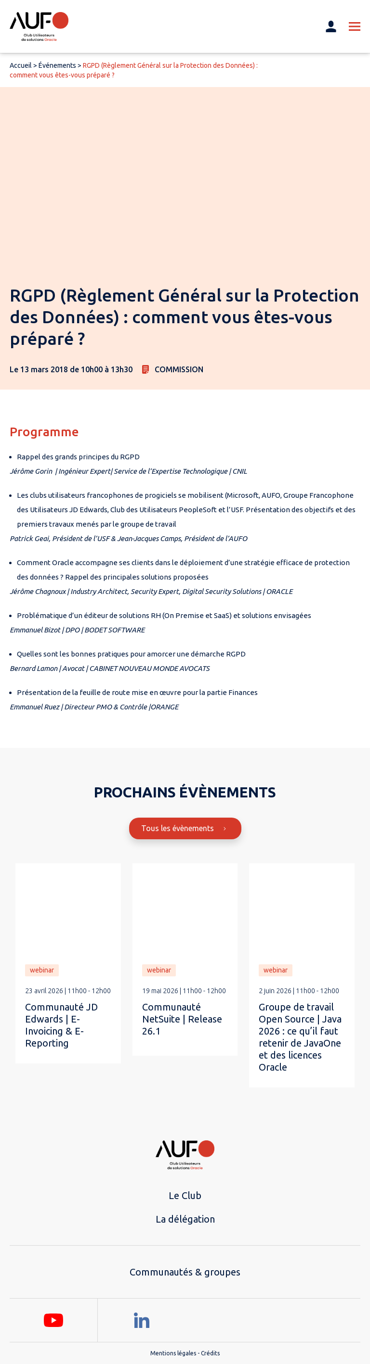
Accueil (21, 65)
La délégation (185, 1219)
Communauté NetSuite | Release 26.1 (182, 1018)
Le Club (185, 1195)
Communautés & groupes (185, 1271)
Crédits (210, 1353)
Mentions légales (173, 1353)
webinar (42, 970)
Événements (57, 65)
